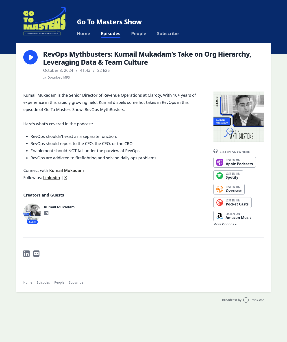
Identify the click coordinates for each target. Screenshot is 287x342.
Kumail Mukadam (66, 170)
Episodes (110, 33)
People (138, 33)
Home (83, 33)
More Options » (225, 224)
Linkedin (51, 177)
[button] (30, 57)
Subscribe (168, 33)
